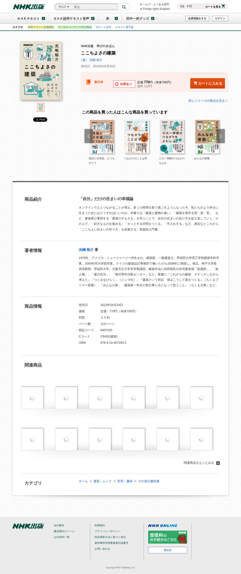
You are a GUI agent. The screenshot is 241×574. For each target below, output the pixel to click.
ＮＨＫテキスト (28, 18)
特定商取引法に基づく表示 (110, 537)
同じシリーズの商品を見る (208, 100)
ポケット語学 (103, 27)
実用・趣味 (125, 481)
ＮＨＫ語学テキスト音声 (71, 18)
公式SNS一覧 (62, 537)
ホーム (83, 481)
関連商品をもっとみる (202, 462)
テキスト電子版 (124, 27)
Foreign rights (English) (156, 8)
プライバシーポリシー (108, 531)
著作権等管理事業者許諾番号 (111, 542)
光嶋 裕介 (86, 250)
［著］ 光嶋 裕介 (90, 60)
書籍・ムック (102, 481)
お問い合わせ (102, 548)
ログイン (220, 18)
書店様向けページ (64, 531)
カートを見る (215, 6)
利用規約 (100, 525)
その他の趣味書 (148, 481)
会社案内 (59, 525)
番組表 (168, 550)
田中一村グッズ (137, 18)
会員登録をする (197, 18)
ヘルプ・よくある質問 (156, 4)
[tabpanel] (41, 72)
